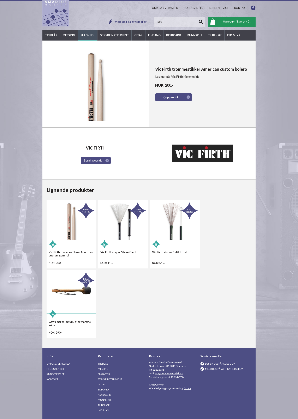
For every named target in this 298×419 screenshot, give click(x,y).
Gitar (101, 384)
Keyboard (104, 394)
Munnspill (105, 399)
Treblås (103, 363)
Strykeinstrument (110, 379)
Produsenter (55, 368)
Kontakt (52, 379)
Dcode (187, 388)
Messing (103, 368)
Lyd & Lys (103, 410)
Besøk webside (93, 160)
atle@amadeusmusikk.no (169, 373)
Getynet (159, 384)
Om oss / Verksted (58, 363)
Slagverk (104, 374)
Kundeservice (56, 374)
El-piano (103, 389)
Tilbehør (104, 405)
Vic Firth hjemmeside (185, 76)
